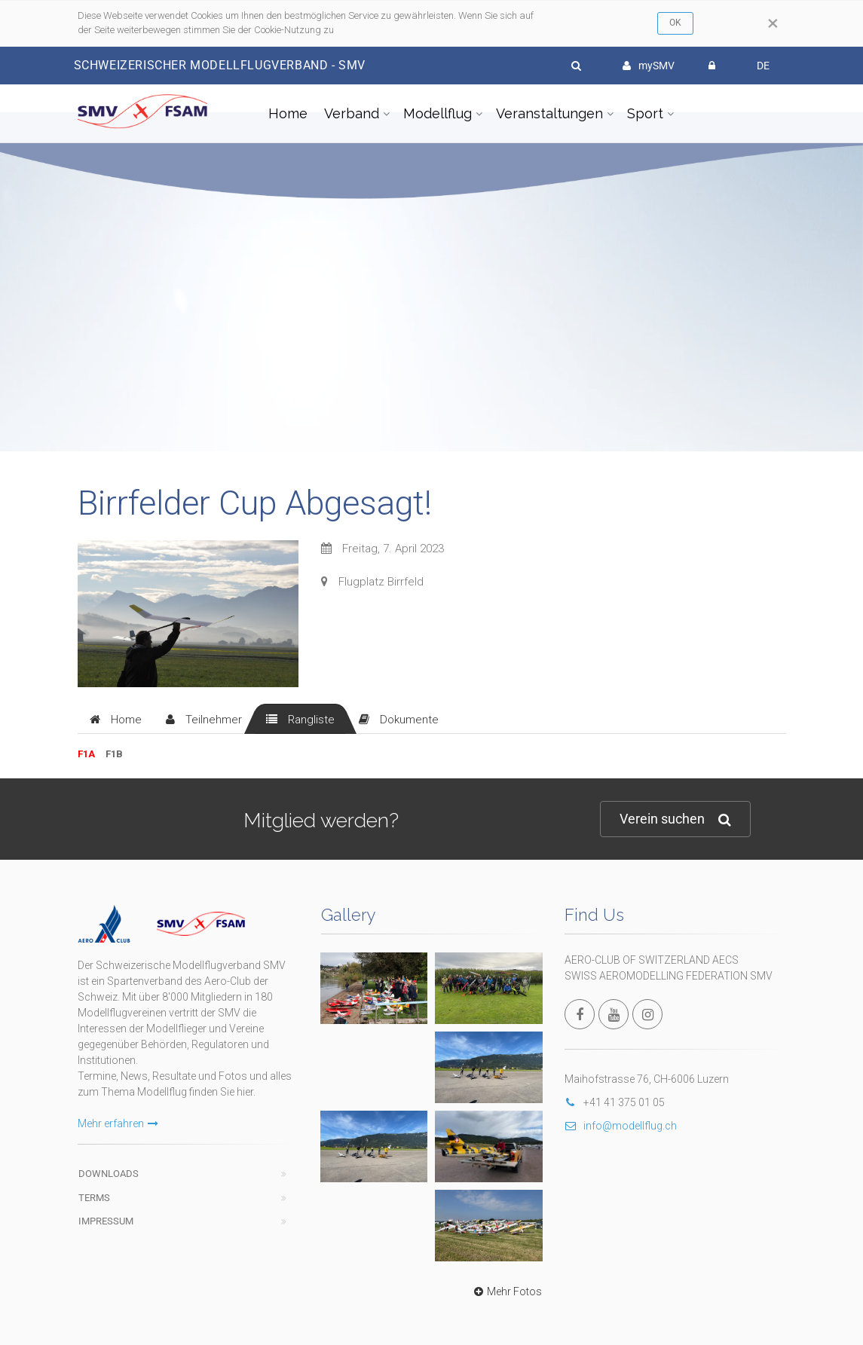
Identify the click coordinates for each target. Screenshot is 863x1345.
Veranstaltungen (549, 113)
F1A (86, 754)
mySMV (649, 66)
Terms (94, 1197)
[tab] (116, 719)
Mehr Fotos (506, 1291)
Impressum (105, 1221)
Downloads (108, 1173)
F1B (114, 754)
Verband (351, 113)
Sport (645, 113)
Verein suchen (675, 819)
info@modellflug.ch (621, 1126)
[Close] (773, 23)
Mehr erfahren (118, 1123)
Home (288, 113)
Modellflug (437, 113)
